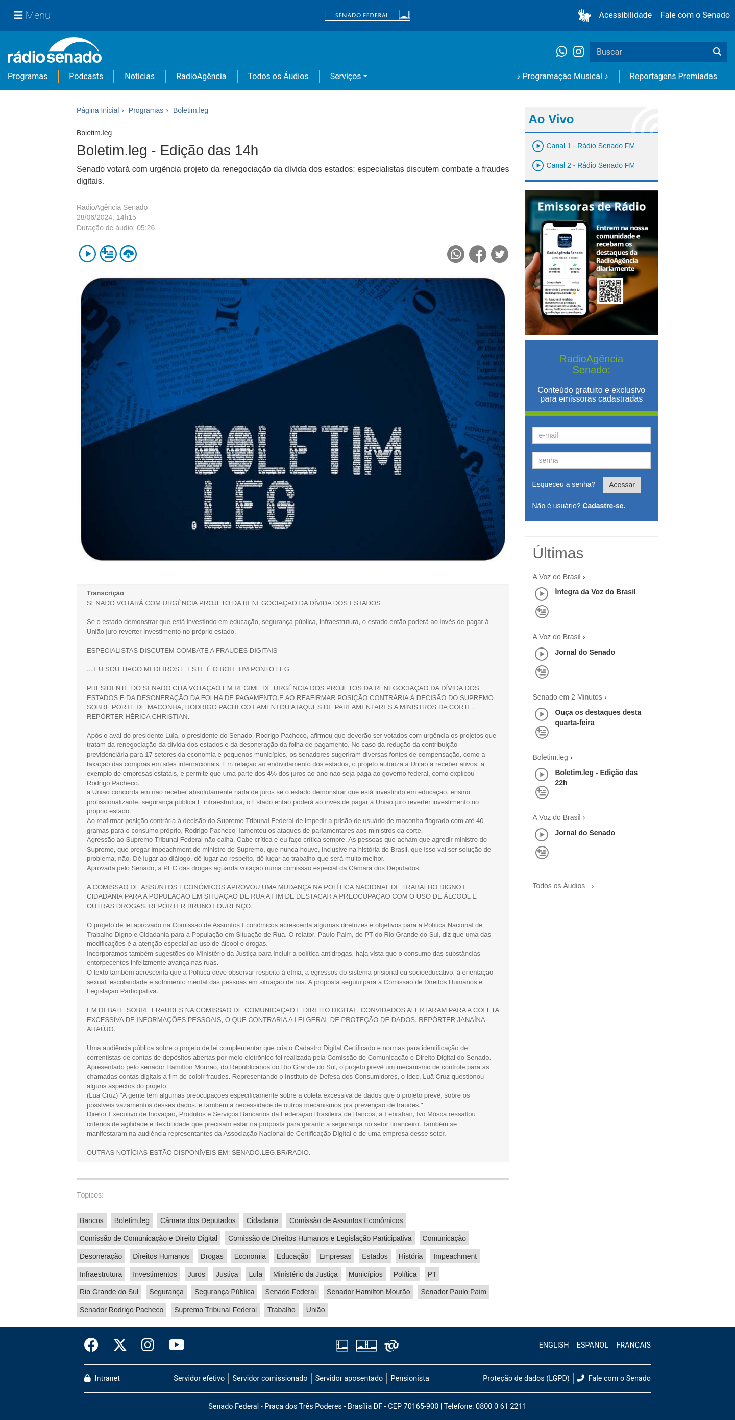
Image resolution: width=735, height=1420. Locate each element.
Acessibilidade (625, 15)
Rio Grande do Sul (109, 1292)
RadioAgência (201, 76)
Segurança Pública (224, 1292)
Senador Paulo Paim (453, 1292)
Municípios (366, 1274)
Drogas (212, 1256)
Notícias (140, 76)
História (411, 1256)
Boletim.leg (132, 1220)
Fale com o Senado (695, 15)
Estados (375, 1256)
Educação (292, 1256)
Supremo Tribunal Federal (215, 1310)
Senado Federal (290, 1292)
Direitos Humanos (161, 1256)
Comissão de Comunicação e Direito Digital (148, 1238)
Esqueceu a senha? (564, 484)
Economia (250, 1256)
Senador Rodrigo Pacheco (121, 1310)
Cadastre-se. (603, 506)
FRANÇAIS (633, 1345)
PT (432, 1274)
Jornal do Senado (585, 652)
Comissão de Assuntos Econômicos (346, 1220)
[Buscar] (717, 52)
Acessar (622, 485)
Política (405, 1274)
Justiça (227, 1274)
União (315, 1310)
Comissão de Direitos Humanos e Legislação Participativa (320, 1238)
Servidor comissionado (270, 1378)
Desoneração (101, 1256)
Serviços (345, 76)
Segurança (166, 1292)
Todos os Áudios (278, 76)
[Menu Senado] (32, 15)
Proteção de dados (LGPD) (526, 1378)
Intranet (102, 1378)
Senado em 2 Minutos (567, 697)
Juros (196, 1274)
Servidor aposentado (349, 1378)
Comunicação (445, 1238)
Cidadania (263, 1220)
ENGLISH (554, 1345)
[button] (586, 15)
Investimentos (155, 1274)
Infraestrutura (101, 1274)
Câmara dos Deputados (198, 1220)
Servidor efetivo (199, 1378)
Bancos (92, 1220)
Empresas (335, 1256)
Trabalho (281, 1310)
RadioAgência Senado (112, 207)
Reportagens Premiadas (673, 76)
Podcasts (86, 76)
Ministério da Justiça (305, 1274)
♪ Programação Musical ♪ (562, 76)
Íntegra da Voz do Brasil (595, 592)
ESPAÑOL (592, 1345)
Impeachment (455, 1256)
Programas (27, 76)
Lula (255, 1274)
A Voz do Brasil (557, 576)
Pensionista (410, 1378)
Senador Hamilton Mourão (368, 1292)
